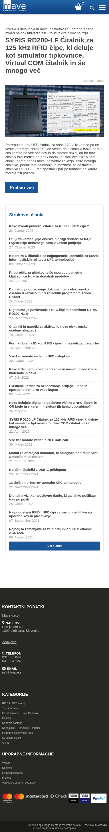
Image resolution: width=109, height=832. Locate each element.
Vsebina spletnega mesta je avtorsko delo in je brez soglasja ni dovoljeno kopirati (54, 827)
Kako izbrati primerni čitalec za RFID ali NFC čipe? (49, 226)
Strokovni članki (11, 737)
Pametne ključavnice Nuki (17, 732)
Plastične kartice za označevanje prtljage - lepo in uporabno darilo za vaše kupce (48, 388)
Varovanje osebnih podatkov (19, 782)
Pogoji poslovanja (12, 772)
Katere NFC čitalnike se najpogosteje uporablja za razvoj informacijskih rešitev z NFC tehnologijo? (54, 257)
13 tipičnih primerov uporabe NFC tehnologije (45, 482)
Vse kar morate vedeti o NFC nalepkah (39, 356)
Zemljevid (9, 642)
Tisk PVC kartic (11, 708)
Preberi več (22, 187)
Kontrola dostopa (12, 723)
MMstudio (101, 825)
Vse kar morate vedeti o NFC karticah (38, 440)
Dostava (7, 767)
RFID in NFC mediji (13, 703)
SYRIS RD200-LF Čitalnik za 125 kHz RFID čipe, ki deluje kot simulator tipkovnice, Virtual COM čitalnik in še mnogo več (53, 423)
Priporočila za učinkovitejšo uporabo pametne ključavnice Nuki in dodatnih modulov (45, 274)
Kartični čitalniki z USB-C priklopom (37, 469)
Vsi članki (54, 546)
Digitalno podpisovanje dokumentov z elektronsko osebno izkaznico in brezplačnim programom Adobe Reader (50, 293)
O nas (5, 742)
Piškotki (6, 777)
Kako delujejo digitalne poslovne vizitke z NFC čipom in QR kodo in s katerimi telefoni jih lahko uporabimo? (53, 404)
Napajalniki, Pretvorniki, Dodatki (21, 728)
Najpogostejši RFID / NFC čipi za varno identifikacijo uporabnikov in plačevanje (50, 514)
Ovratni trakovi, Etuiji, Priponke (20, 713)
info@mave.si (12, 672)
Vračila (6, 763)
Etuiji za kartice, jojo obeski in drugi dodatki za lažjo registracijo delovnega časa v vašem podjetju (50, 241)
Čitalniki (7, 718)
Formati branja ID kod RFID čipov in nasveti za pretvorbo (54, 343)
